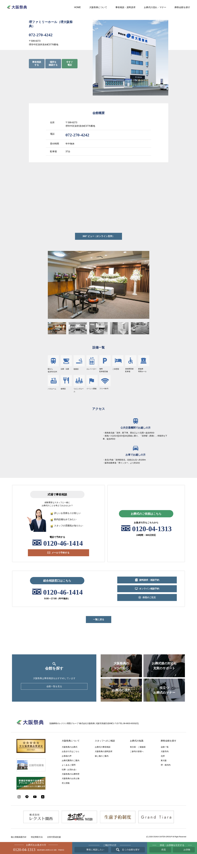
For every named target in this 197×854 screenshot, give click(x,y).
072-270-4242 (41, 34)
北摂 (163, 756)
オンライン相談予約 (149, 588)
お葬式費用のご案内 (70, 760)
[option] (98, 285)
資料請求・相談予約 (149, 580)
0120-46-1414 (63, 543)
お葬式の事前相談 (102, 747)
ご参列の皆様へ (137, 751)
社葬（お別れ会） (69, 769)
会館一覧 (165, 747)
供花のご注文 (149, 597)
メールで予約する (60, 552)
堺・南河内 (166, 765)
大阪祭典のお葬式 (69, 747)
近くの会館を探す (131, 849)
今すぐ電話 (69, 63)
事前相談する (36, 63)
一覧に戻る (98, 619)
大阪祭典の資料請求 (103, 751)
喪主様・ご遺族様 (138, 747)
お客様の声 (67, 756)
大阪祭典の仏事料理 (70, 774)
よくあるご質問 (68, 765)
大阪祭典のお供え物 (70, 778)
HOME (77, 7)
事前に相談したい (95, 849)
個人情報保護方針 (18, 837)
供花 (163, 849)
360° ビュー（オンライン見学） (99, 236)
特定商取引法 (37, 837)
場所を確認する (53, 63)
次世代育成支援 (54, 837)
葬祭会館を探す (182, 7)
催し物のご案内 (101, 756)
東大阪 (164, 760)
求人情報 (66, 783)
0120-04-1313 (152, 529)
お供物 (186, 849)
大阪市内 (165, 751)
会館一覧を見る (54, 686)
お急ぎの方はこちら (70, 751)
